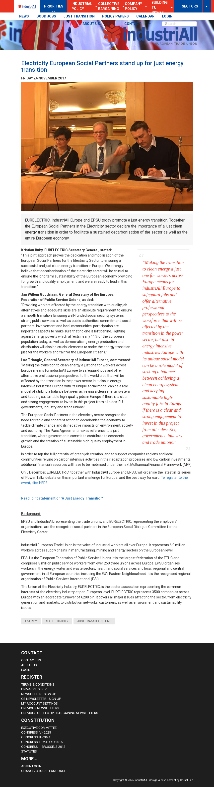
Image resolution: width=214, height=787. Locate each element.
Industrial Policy (81, 6)
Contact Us (31, 660)
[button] (144, 6)
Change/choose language (43, 771)
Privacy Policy (34, 689)
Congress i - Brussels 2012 (43, 747)
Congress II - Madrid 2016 (42, 742)
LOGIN (167, 16)
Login (25, 670)
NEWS (24, 16)
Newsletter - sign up (38, 694)
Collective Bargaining (108, 6)
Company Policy (133, 6)
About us (91, 24)
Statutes (29, 751)
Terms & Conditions (37, 684)
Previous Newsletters (40, 708)
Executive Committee (39, 728)
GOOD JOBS (46, 16)
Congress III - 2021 (35, 737)
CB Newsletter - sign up (41, 699)
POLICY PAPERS (115, 16)
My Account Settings (39, 703)
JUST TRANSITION (79, 16)
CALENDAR (145, 16)
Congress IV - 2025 (36, 732)
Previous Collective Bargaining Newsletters (59, 713)
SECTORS (190, 6)
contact (133, 24)
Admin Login (31, 766)
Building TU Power (159, 7)
